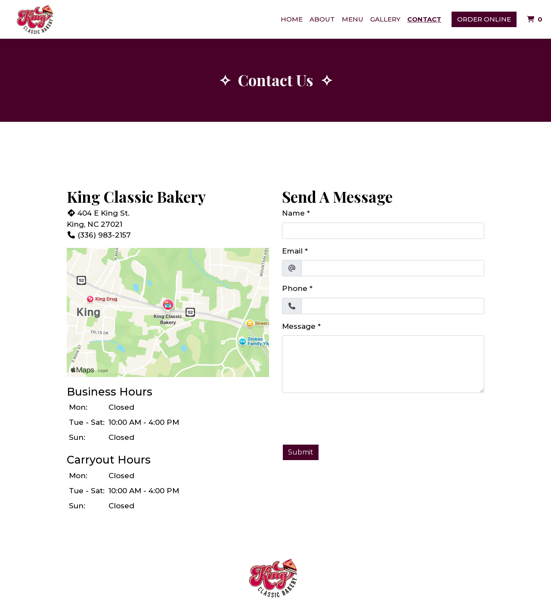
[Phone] (392, 306)
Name (293, 213)
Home (292, 19)
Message (299, 326)
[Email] (392, 268)
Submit (300, 452)
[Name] (383, 231)
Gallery (385, 19)
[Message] (383, 364)
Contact (424, 19)
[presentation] (347, 416)
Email (292, 251)
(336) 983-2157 (99, 235)
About (322, 19)
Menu (352, 19)
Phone (294, 288)
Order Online (484, 19)
